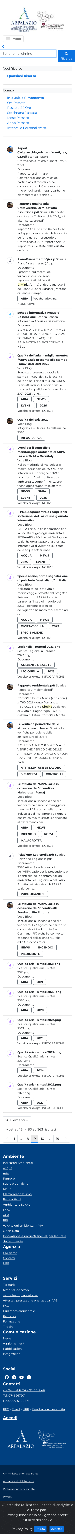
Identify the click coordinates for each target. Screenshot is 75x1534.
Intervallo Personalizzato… (27, 128)
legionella (30, 671)
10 (44, 1140)
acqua (26, 555)
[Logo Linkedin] (29, 1377)
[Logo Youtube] (21, 1377)
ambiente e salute (36, 665)
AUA (6, 1215)
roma (48, 834)
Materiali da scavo (16, 1290)
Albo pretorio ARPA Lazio (18, 1481)
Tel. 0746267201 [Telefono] (14, 1395)
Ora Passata (16, 103)
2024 (40, 1070)
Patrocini (9, 1316)
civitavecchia (32, 626)
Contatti (9, 1258)
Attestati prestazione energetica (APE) (31, 1300)
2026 (43, 405)
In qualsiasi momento (25, 98)
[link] (3, 46)
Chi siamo (10, 1253)
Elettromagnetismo (17, 1194)
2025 (24, 562)
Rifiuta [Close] (41, 1529)
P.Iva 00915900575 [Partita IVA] (16, 1401)
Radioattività (12, 1199)
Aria (6, 1173)
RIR (5, 1220)
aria (24, 298)
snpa (42, 491)
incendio (28, 834)
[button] (13, 38)
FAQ (6, 1306)
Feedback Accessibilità (48, 1409)
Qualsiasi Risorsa (21, 76)
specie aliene (32, 632)
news (41, 399)
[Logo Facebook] (6, 1377)
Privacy (7, 1496)
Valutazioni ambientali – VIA (23, 1225)
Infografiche (53, 676)
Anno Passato (18, 123)
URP (6, 1263)
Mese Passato (18, 118)
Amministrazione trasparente (21, 1473)
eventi (26, 405)
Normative (26, 304)
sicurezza (29, 774)
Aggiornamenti (14, 1343)
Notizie (47, 411)
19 (59, 1140)
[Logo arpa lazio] (23, 20)
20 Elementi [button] (18, 1121)
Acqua (7, 1168)
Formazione (11, 1321)
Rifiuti (7, 1189)
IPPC (6, 1210)
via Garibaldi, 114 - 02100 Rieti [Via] (24, 1390)
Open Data (11, 1231)
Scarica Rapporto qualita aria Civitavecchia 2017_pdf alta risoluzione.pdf (41, 216)
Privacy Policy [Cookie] (22, 1529)
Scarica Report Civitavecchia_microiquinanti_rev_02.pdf (42, 161)
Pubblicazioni (13, 1349)
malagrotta (31, 840)
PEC (6, 1409)
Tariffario (9, 1285)
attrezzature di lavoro (41, 767)
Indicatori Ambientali (18, 1163)
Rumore (9, 1178)
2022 (40, 1102)
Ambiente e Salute (16, 1204)
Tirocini (8, 1327)
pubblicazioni (33, 894)
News (7, 1338)
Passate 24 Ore (19, 108)
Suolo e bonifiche (15, 1183)
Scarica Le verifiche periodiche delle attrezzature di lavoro (40, 732)
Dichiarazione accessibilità (19, 1489)
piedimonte (30, 954)
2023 (55, 626)
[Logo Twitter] (14, 1377)
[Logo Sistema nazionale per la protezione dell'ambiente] (51, 20)
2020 (40, 1010)
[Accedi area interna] (10, 1418)
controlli (54, 774)
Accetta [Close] (57, 1529)
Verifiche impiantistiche (20, 1295)
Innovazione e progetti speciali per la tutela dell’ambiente (34, 1238)
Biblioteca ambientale (19, 1311)
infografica (31, 438)
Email (16, 1409)
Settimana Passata (22, 113)
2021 (40, 982)
